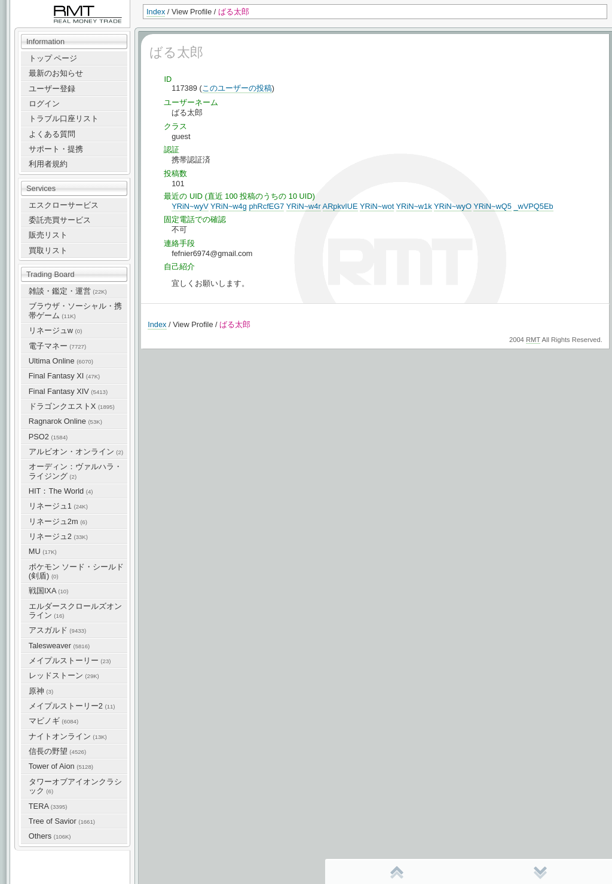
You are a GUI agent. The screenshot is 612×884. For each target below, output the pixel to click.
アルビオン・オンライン (76, 451)
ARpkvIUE (340, 206)
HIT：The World (61, 490)
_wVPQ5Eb (533, 206)
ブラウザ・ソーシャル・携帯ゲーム (75, 310)
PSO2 (48, 436)
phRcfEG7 (266, 206)
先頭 (397, 872)
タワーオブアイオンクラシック (75, 786)
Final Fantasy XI (64, 375)
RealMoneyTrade (39, 5)
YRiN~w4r (303, 206)
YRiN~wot (377, 206)
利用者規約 (48, 163)
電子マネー (57, 345)
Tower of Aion (61, 766)
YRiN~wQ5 (492, 206)
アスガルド (57, 630)
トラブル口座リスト (64, 118)
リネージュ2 (58, 536)
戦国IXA (49, 590)
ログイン (44, 103)
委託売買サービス (60, 219)
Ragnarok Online (65, 421)
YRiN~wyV (190, 206)
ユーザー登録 (52, 88)
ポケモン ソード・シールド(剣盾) (76, 571)
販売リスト (48, 234)
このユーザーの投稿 (237, 88)
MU (43, 551)
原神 (41, 690)
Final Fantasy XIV (68, 391)
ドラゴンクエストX (72, 406)
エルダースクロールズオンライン (75, 611)
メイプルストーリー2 (72, 705)
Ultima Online (61, 360)
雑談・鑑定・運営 (68, 291)
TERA (48, 806)
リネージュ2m (58, 521)
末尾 (540, 872)
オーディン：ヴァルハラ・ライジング (75, 471)
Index (155, 11)
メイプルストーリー (70, 660)
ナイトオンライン (68, 736)
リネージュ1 (58, 505)
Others (50, 835)
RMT (533, 339)
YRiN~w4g (228, 206)
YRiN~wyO (453, 206)
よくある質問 (52, 134)
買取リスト (48, 250)
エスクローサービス (64, 205)
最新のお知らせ (56, 73)
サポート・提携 (56, 148)
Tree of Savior (62, 821)
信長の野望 (57, 751)
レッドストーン (64, 675)
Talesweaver (59, 645)
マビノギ (53, 720)
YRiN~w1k (414, 206)
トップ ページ (53, 58)
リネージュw (55, 330)
